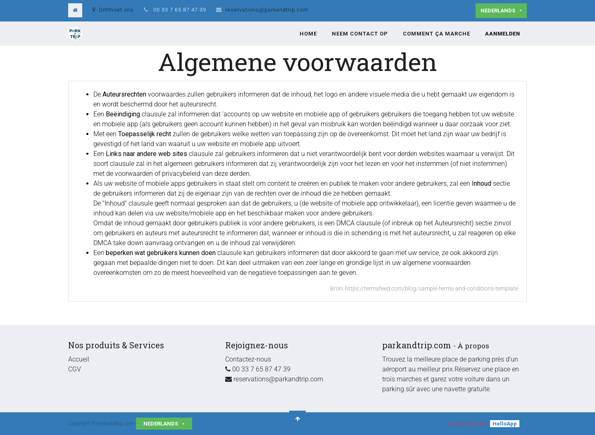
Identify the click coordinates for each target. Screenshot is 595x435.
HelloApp (505, 424)
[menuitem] (308, 34)
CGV (74, 369)
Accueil (78, 359)
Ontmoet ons (113, 10)
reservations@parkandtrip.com (267, 10)
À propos (473, 345)
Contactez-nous (248, 359)
